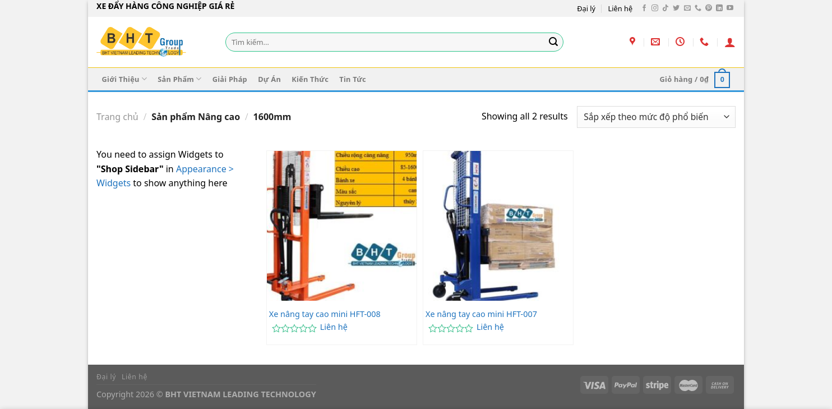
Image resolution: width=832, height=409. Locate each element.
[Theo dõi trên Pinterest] (708, 8)
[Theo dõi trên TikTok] (665, 8)
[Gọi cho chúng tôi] (698, 8)
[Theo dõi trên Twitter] (676, 8)
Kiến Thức (310, 79)
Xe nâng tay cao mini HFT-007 (481, 314)
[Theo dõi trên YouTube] (730, 8)
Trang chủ (117, 117)
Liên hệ (620, 8)
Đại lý (586, 8)
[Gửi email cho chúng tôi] (687, 8)
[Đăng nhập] (730, 42)
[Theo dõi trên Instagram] (654, 8)
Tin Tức (352, 79)
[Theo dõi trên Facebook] (644, 8)
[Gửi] (553, 42)
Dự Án (269, 79)
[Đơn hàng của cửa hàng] (656, 117)
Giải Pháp (229, 79)
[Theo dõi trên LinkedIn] (719, 8)
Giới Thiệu (124, 78)
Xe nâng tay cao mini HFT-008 (325, 314)
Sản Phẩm (179, 78)
